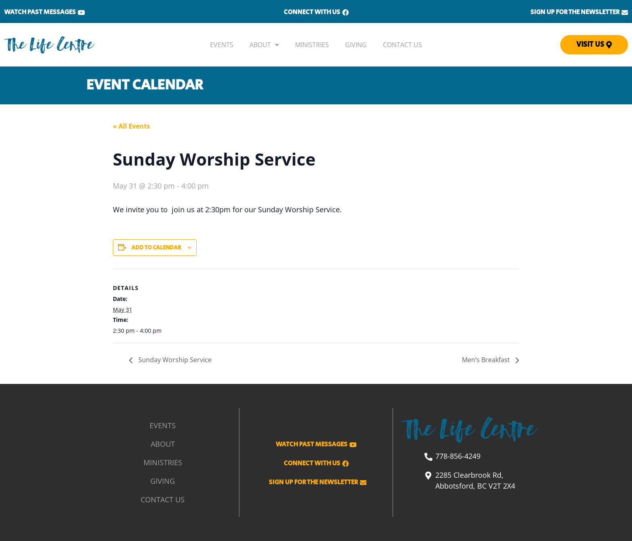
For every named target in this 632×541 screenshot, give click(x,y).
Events (221, 44)
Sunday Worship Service (174, 359)
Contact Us (402, 44)
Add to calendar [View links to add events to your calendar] (156, 248)
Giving (356, 44)
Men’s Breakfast (486, 359)
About (264, 44)
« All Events (131, 126)
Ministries (312, 44)
